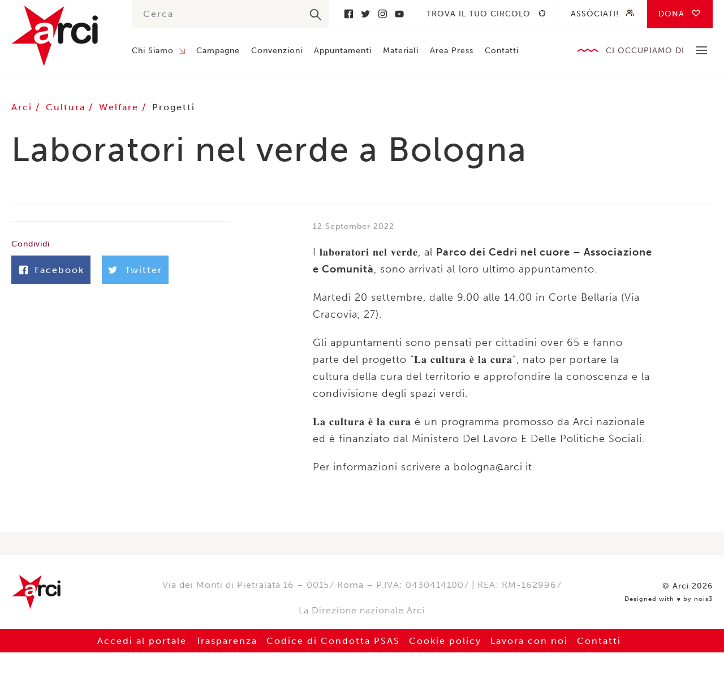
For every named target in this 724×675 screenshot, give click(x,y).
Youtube (399, 14)
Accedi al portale (142, 640)
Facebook (348, 14)
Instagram (382, 14)
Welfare (120, 107)
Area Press (451, 50)
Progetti (173, 107)
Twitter (365, 14)
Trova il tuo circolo (478, 14)
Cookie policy (445, 640)
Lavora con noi (529, 640)
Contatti (502, 50)
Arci (60, 36)
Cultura (67, 107)
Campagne (218, 50)
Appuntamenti (343, 50)
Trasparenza (226, 640)
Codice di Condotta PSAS (333, 640)
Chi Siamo (153, 50)
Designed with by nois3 (668, 599)
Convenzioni (277, 50)
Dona (671, 14)
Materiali (401, 50)
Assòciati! (595, 14)
